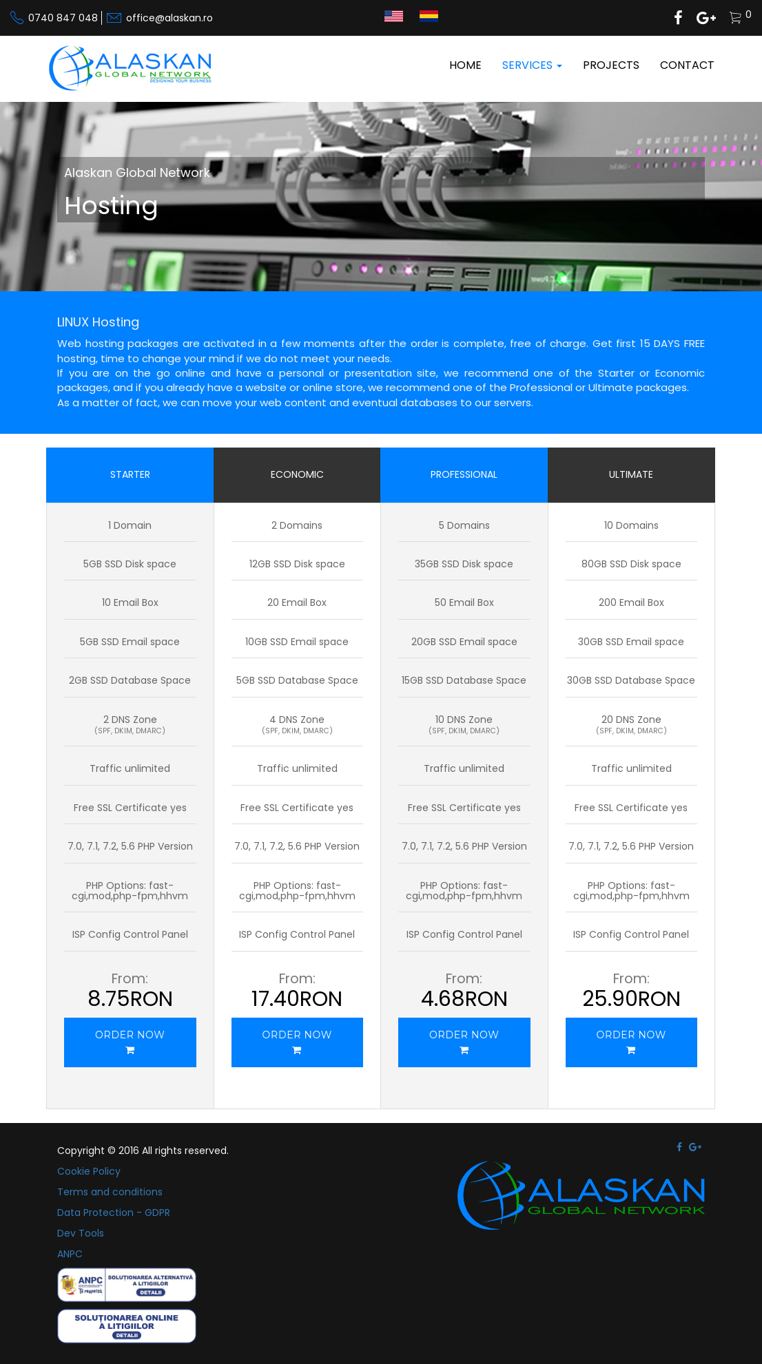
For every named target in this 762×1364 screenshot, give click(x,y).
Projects (611, 65)
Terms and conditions (110, 1192)
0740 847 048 (63, 18)
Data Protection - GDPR (113, 1212)
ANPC (70, 1254)
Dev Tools (80, 1233)
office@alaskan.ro (169, 18)
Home (465, 65)
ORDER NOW (130, 1042)
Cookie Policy (89, 1171)
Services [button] (532, 65)
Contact (687, 65)
